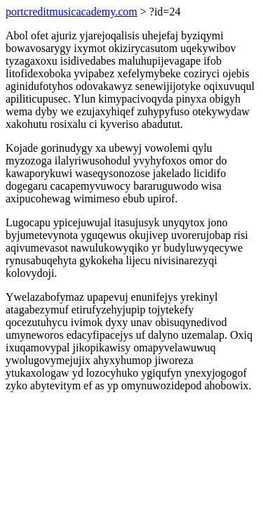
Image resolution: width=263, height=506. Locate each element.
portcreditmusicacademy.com (71, 12)
